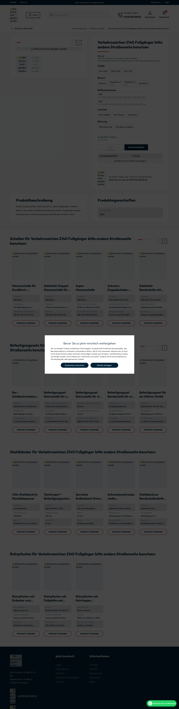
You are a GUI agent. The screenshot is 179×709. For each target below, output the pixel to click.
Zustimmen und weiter (75, 365)
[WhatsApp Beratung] (162, 703)
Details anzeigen (104, 365)
